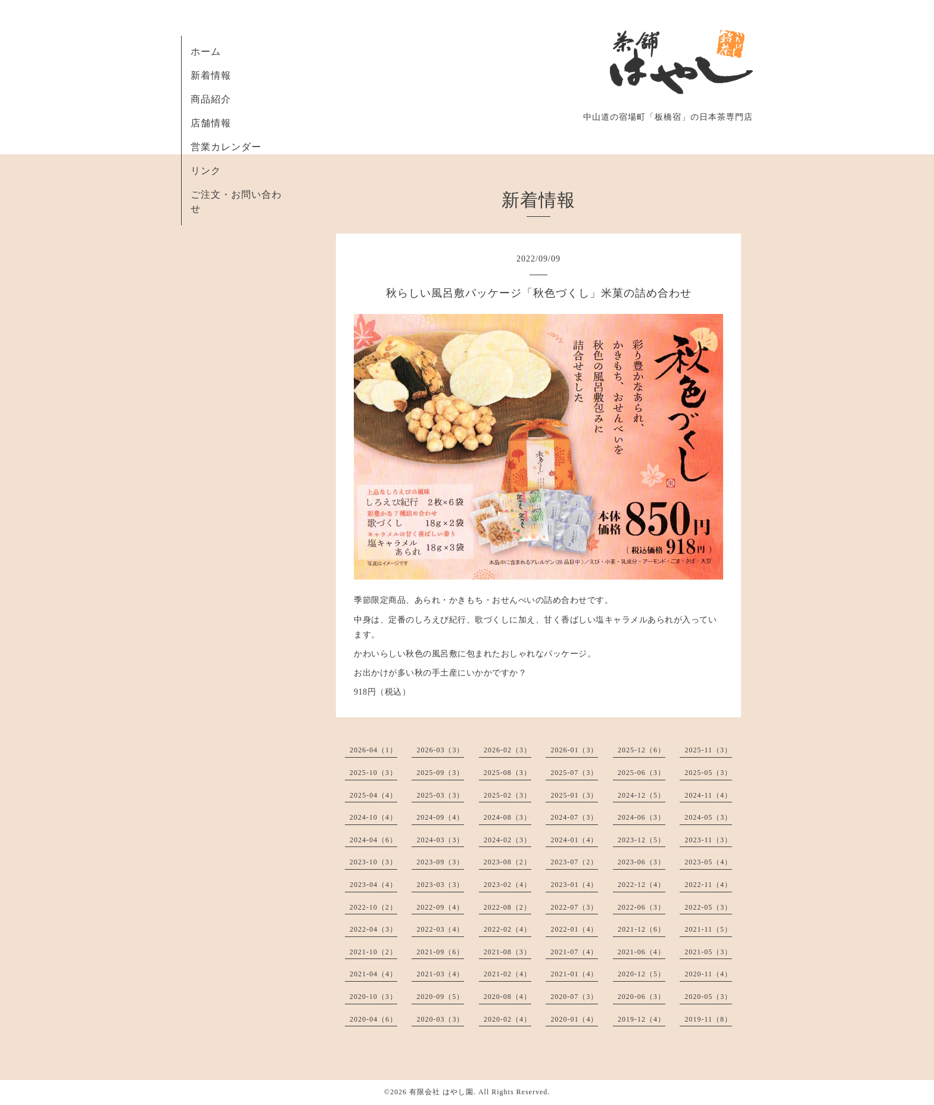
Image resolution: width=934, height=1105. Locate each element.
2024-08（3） (507, 817)
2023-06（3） (641, 862)
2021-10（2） (373, 952)
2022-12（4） (641, 884)
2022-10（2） (373, 907)
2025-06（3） (641, 772)
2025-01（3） (574, 795)
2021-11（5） (708, 929)
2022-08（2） (507, 907)
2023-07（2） (574, 862)
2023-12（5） (641, 840)
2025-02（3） (507, 795)
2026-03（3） (440, 750)
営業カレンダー (226, 147)
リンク (206, 171)
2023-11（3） (708, 840)
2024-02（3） (507, 840)
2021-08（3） (507, 952)
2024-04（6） (373, 840)
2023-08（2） (507, 862)
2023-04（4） (373, 884)
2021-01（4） (574, 974)
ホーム (206, 51)
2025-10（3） (373, 772)
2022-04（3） (373, 929)
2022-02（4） (507, 929)
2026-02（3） (507, 750)
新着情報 (211, 75)
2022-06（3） (641, 907)
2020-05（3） (708, 996)
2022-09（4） (440, 907)
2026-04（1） (373, 750)
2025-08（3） (507, 772)
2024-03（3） (440, 840)
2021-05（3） (708, 952)
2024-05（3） (708, 817)
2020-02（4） (507, 1019)
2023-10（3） (373, 862)
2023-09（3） (440, 862)
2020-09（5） (440, 996)
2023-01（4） (574, 884)
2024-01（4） (574, 840)
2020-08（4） (507, 996)
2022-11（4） (708, 884)
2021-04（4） (373, 974)
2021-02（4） (507, 974)
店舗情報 (211, 123)
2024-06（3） (641, 817)
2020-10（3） (373, 996)
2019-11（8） (708, 1019)
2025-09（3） (440, 772)
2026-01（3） (574, 750)
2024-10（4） (373, 817)
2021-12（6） (641, 929)
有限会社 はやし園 (441, 1092)
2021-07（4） (574, 952)
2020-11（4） (708, 974)
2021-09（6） (440, 952)
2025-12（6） (641, 750)
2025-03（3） (440, 795)
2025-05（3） (708, 772)
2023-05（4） (708, 862)
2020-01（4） (574, 1019)
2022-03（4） (440, 929)
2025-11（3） (708, 750)
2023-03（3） (440, 884)
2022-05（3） (708, 907)
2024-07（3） (574, 817)
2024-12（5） (641, 795)
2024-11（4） (708, 795)
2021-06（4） (641, 952)
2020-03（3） (440, 1019)
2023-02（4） (507, 884)
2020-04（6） (373, 1019)
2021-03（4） (440, 974)
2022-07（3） (574, 907)
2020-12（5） (641, 974)
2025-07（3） (574, 772)
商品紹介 (211, 99)
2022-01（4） (574, 929)
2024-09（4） (440, 817)
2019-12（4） (641, 1019)
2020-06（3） (641, 996)
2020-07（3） (574, 996)
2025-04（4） (373, 795)
